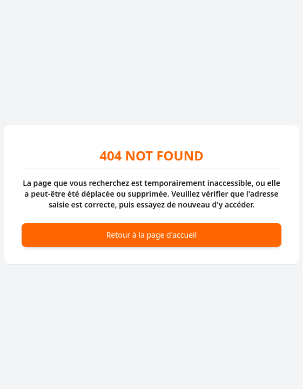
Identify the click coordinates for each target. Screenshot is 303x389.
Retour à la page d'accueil (151, 235)
